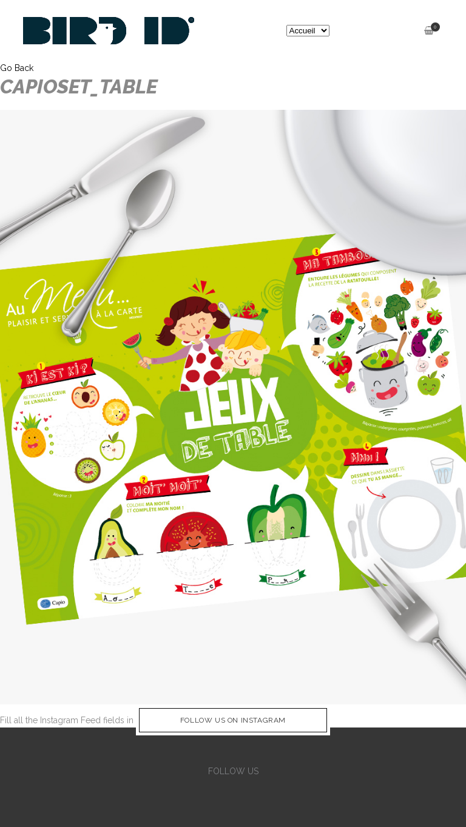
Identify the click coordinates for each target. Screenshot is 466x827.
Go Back (16, 68)
